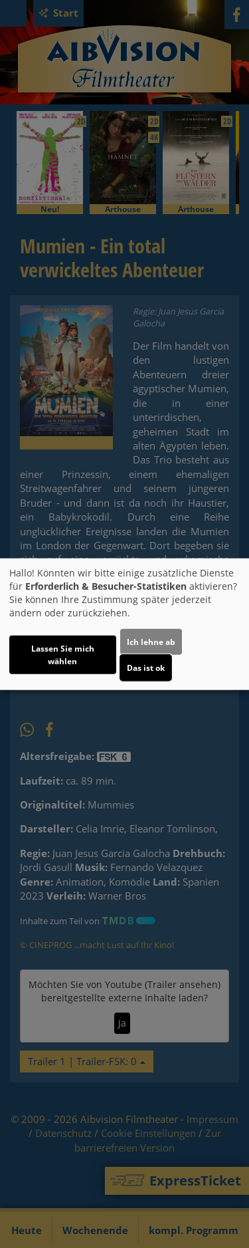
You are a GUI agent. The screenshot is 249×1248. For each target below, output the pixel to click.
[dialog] (124, 624)
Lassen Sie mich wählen (62, 655)
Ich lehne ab (151, 642)
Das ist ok (146, 668)
